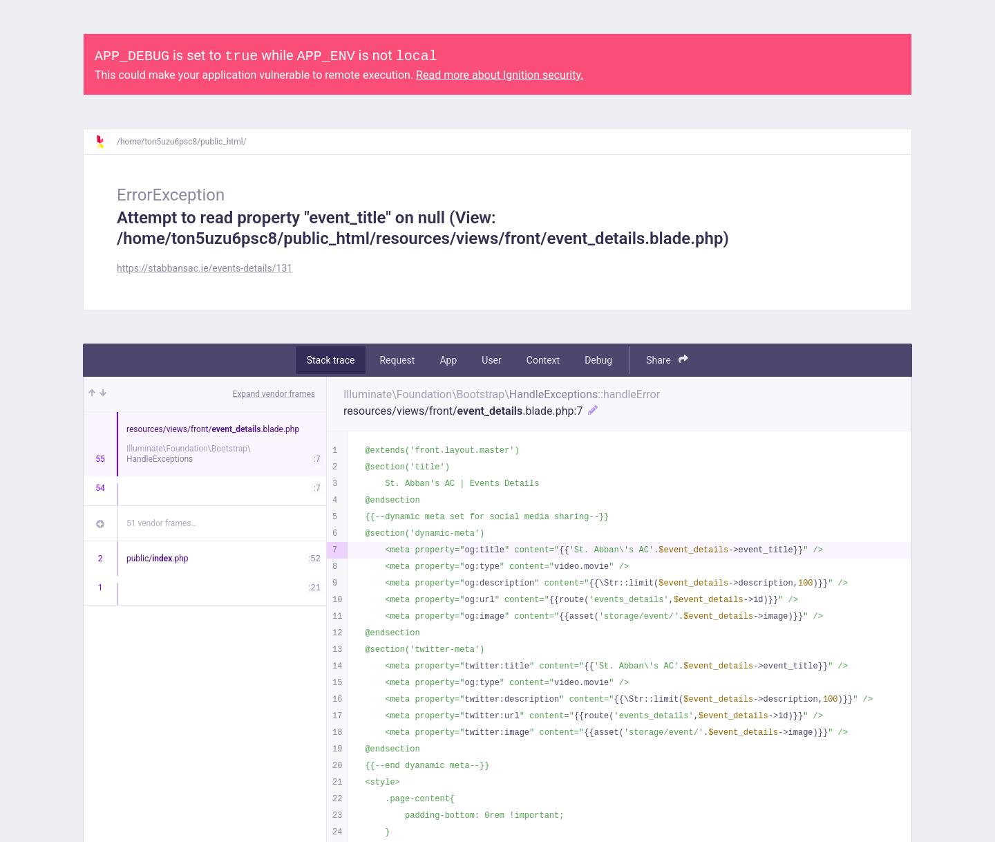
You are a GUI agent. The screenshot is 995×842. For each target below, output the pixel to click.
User (491, 360)
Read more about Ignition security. (499, 75)
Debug (598, 360)
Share (667, 360)
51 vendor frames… (161, 523)
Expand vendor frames (274, 394)
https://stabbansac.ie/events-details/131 (204, 268)
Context (543, 360)
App (448, 360)
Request (397, 360)
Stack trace (331, 360)
